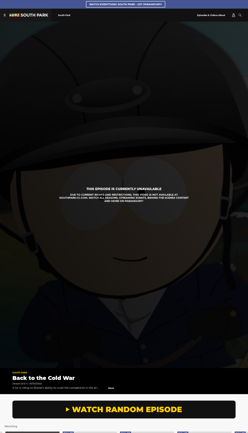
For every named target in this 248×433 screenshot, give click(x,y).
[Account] (233, 15)
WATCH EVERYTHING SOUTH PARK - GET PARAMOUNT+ (125, 4)
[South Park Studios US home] (28, 15)
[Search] (240, 15)
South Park (19, 372)
